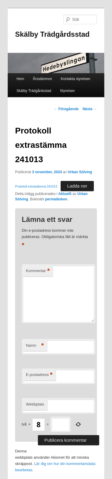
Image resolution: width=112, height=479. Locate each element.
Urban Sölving (80, 172)
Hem (20, 79)
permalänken (56, 199)
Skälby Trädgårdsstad (52, 34)
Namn (35, 345)
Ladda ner (77, 185)
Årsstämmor (42, 79)
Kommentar (38, 271)
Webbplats (35, 404)
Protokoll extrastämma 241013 (36, 186)
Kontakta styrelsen (75, 79)
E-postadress (39, 375)
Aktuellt (64, 194)
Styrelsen (67, 91)
